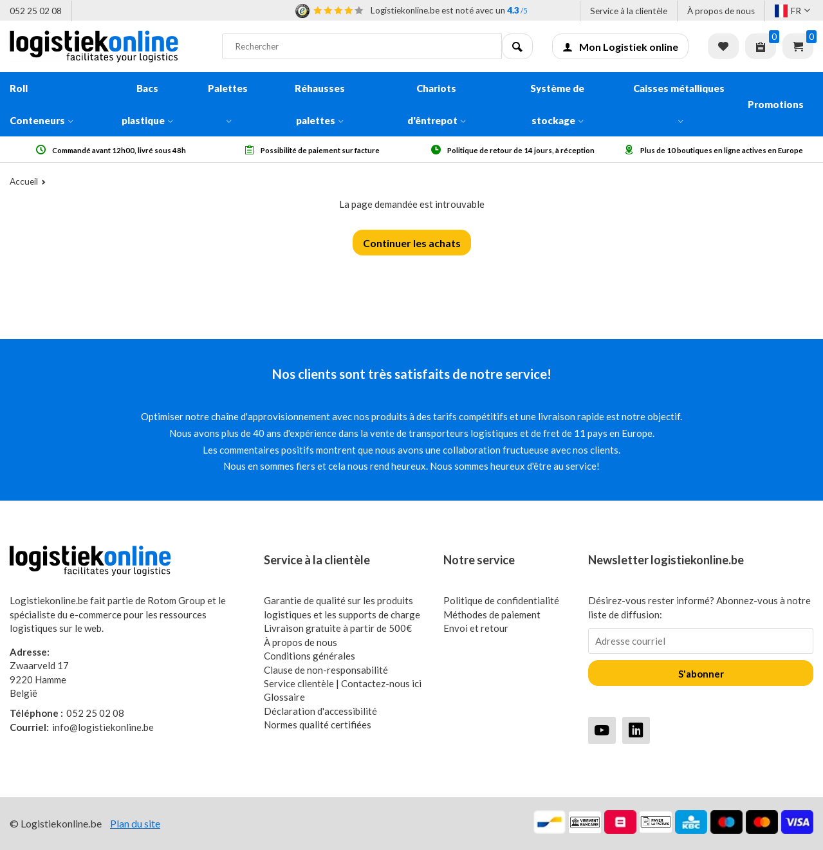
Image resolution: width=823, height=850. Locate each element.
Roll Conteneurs (41, 104)
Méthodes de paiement (492, 614)
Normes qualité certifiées (317, 724)
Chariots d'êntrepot (436, 104)
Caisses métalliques (679, 103)
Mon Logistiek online (620, 47)
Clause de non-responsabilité (326, 670)
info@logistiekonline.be (82, 727)
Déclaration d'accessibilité (320, 711)
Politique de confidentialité (501, 600)
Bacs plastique (147, 104)
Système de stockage (557, 104)
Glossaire (284, 697)
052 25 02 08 (36, 11)
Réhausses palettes (320, 104)
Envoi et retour (475, 628)
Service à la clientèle (628, 11)
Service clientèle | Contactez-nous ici (342, 683)
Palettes (228, 103)
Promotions (776, 104)
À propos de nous (721, 11)
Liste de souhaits (723, 46)
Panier (798, 46)
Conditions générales (309, 655)
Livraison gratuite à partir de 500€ (338, 628)
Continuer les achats (412, 243)
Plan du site (135, 823)
